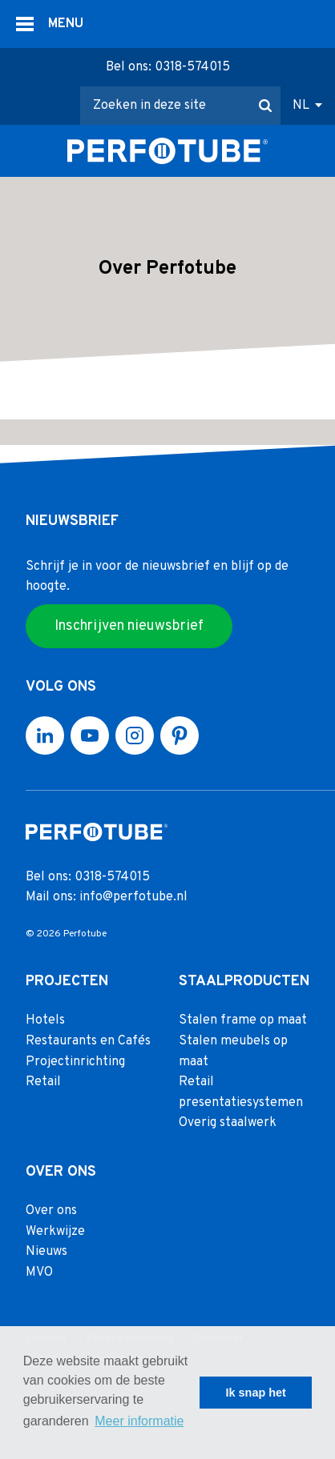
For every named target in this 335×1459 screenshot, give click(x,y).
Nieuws (46, 1253)
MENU (65, 24)
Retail (43, 1082)
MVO (39, 1273)
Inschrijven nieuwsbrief (129, 626)
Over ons (51, 1212)
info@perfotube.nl (133, 898)
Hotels (45, 1021)
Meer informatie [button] (139, 1421)
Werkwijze (55, 1232)
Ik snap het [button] (256, 1392)
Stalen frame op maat (243, 1021)
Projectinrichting (75, 1062)
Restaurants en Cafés (88, 1041)
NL (301, 106)
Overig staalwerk (227, 1124)
